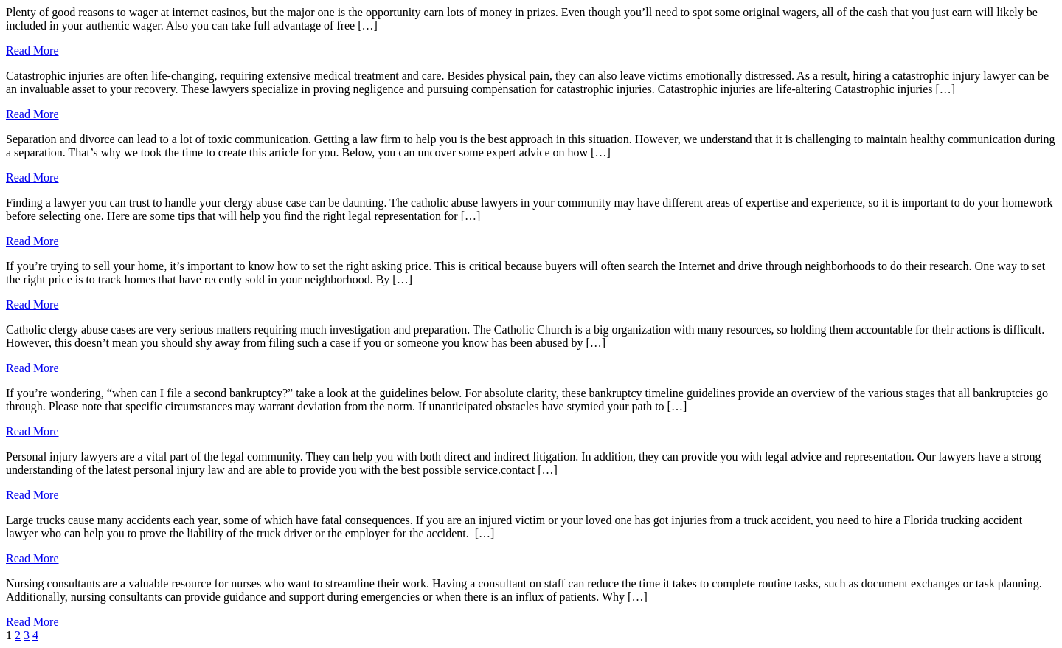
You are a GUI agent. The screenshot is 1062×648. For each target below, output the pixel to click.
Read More (32, 50)
